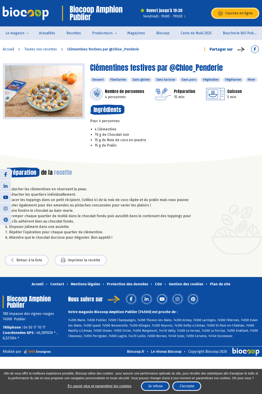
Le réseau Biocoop (166, 351)
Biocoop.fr (135, 351)
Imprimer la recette (80, 260)
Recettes (73, 33)
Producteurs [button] (102, 33)
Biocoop (162, 33)
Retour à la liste (26, 260)
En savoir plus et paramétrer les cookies (100, 386)
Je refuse (155, 386)
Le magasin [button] (15, 33)
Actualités (47, 33)
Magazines (136, 33)
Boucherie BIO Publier (241, 33)
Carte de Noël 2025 (196, 33)
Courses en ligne (235, 13)
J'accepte (186, 386)
